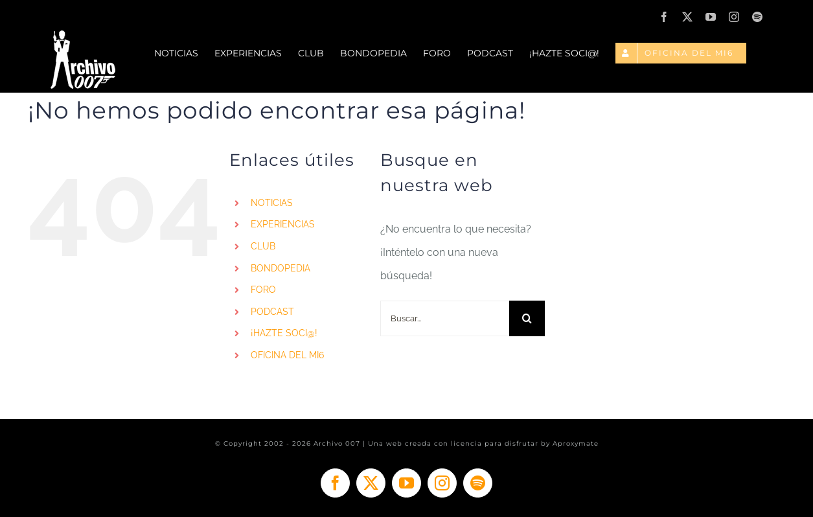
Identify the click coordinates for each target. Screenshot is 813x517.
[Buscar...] (444, 318)
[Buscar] (527, 318)
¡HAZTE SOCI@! (284, 333)
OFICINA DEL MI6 (287, 355)
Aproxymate (576, 443)
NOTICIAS (272, 203)
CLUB (263, 246)
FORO (263, 289)
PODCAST (272, 311)
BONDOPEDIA (280, 268)
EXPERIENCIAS (283, 224)
